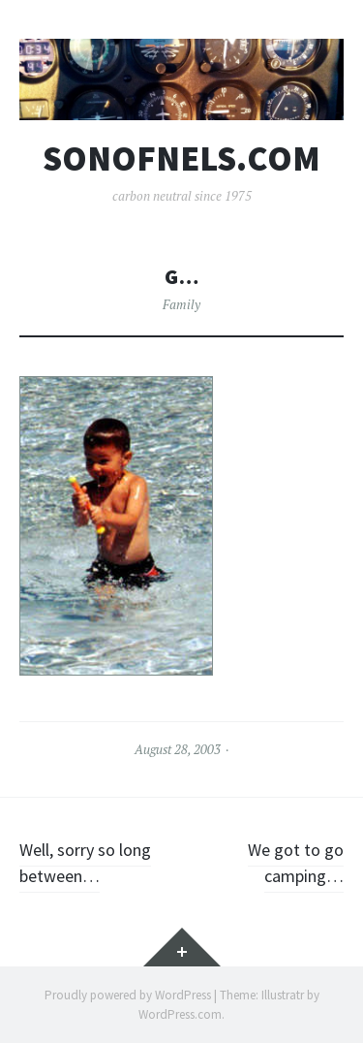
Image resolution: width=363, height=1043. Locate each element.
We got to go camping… (296, 862)
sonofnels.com (181, 159)
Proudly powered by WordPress (128, 995)
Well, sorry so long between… (85, 862)
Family (181, 304)
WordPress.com (180, 1014)
